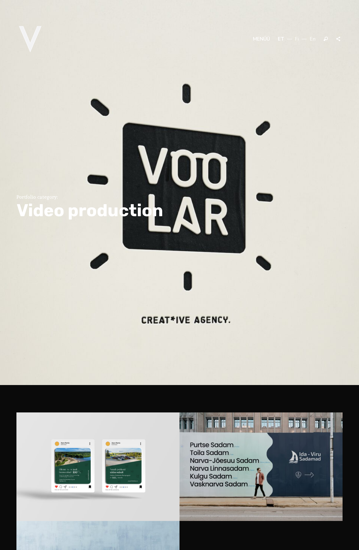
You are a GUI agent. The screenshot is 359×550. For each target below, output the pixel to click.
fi (297, 39)
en (312, 39)
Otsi (325, 39)
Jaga (338, 39)
